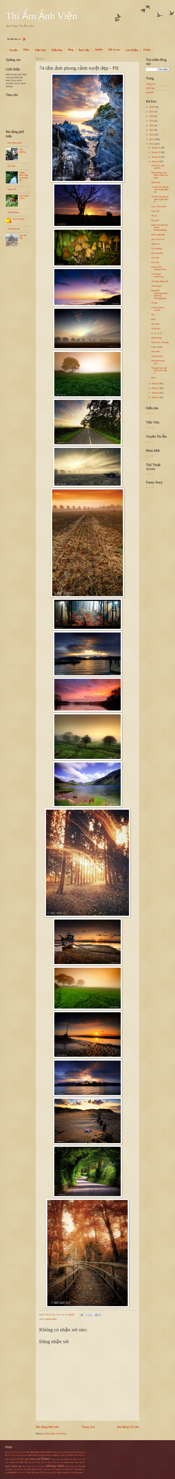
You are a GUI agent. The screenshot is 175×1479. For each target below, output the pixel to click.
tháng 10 (156, 157)
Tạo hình (46, 1469)
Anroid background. (76, 1452)
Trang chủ (88, 1427)
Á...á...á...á (156, 333)
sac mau (155, 324)
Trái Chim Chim (24, 197)
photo (67, 1466)
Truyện (13, 50)
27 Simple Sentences (157, 275)
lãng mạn (155, 182)
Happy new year (57, 1459)
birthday (41, 1455)
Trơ (152, 314)
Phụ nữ (74, 1466)
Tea (62, 1469)
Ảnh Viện (84, 50)
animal (65, 1452)
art (6, 1455)
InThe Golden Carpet (157, 308)
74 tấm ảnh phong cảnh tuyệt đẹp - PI (160, 199)
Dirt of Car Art (157, 239)
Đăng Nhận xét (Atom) (55, 1433)
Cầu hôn (155, 211)
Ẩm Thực (11, 1455)
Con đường (156, 248)
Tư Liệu (57, 1472)
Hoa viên (155, 351)
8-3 (9, 1452)
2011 (152, 144)
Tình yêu (78, 1469)
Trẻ (41, 1472)
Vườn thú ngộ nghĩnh (157, 166)
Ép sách (155, 220)
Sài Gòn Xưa (21, 1469)
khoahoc (12, 1462)
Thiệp (66, 1469)
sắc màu (31, 1469)
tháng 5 (156, 397)
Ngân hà (155, 244)
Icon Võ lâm (18, 219)
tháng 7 (156, 388)
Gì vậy (154, 303)
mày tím (44, 1462)
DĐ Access (114, 49)
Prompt (81, 1466)
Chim (70, 1455)
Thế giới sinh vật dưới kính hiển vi (159, 370)
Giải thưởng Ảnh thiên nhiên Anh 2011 (160, 175)
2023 (152, 111)
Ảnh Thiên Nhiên (44, 1452)
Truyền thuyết (48, 1472)
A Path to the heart (18, 1452)
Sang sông (156, 337)
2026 (152, 107)
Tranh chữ (21, 1472)
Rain (10, 1469)
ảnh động (30, 1452)
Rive (153, 319)
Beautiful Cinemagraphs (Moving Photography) (159, 294)
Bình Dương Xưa (21, 1455)
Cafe (55, 1455)
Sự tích (39, 1469)
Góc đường (22, 150)
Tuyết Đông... (13, 212)
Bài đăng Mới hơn (47, 1427)
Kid (17, 1462)
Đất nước (24, 1459)
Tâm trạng (55, 1469)
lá (30, 1462)
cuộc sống (9, 1459)
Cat (59, 1455)
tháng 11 (156, 152)
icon (6, 1462)
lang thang (36, 1462)
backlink (150, 92)
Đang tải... (151, 413)
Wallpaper (79, 1472)
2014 (152, 130)
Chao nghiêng (158, 234)
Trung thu (155, 328)
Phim (26, 49)
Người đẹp (17, 1466)
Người (8, 1466)
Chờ (79, 1455)
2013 (152, 134)
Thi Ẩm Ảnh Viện (41, 16)
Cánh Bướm (157, 347)
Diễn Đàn (56, 50)
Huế (83, 1459)
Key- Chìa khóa (158, 206)
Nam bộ (60, 1462)
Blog (70, 49)
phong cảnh (51, 1319)
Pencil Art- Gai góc (160, 342)
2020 (152, 116)
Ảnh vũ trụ (56, 1452)
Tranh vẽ (30, 1472)
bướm (47, 1455)
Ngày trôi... (12, 189)
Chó (75, 1455)
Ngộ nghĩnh (80, 1462)
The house (156, 286)
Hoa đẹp (72, 1459)
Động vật (35, 1458)
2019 (152, 121)
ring (14, 1469)
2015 (152, 125)
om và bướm (157, 253)
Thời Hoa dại (13, 229)
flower (45, 1458)
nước (37, 1466)
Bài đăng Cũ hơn (128, 1427)
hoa (66, 1459)
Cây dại (64, 1455)
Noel (33, 1466)
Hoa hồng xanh (14, 143)
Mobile (99, 49)
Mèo (49, 1462)
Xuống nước (157, 356)
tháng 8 (156, 383)
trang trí (12, 1472)
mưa (54, 1462)
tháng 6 (156, 393)
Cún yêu (11, 166)
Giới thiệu (150, 88)
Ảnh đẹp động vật (159, 281)
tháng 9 (156, 161)
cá (51, 1455)
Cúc (83, 1455)
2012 (152, 139)
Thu (71, 1469)
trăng (37, 1472)
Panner (42, 1466)
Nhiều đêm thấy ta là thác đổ (23, 176)
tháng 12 (156, 147)
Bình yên (33, 1455)
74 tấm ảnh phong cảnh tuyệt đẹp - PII (160, 189)
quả (6, 1469)
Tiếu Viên (40, 50)
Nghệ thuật (69, 1462)
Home (79, 1459)
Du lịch (16, 1459)
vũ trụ (71, 1472)
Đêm (153, 377)
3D (6, 1452)
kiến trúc (24, 1462)
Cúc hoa (155, 262)
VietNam (65, 1472)
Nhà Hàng (26, 1466)
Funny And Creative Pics (158, 268)
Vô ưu (154, 215)
